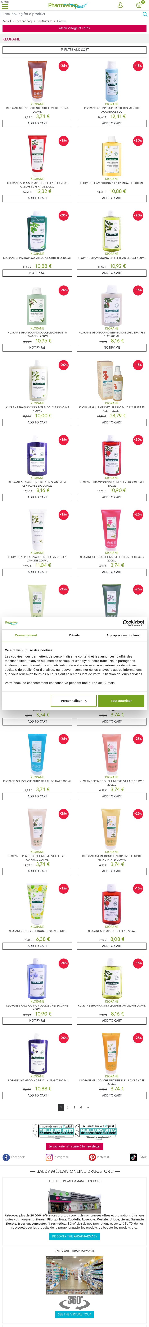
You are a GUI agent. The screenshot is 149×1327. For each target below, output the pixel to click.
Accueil (7, 21)
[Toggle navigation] (5, 5)
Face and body (24, 21)
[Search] (71, 14)
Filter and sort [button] (74, 50)
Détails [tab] (74, 635)
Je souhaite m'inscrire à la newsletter (74, 1147)
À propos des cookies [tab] (123, 635)
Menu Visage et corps (74, 28)
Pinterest (99, 1157)
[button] (120, 5)
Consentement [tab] (26, 635)
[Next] (88, 1107)
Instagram (56, 1157)
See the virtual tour (74, 1315)
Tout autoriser (121, 700)
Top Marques (44, 21)
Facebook (14, 1157)
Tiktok (138, 1157)
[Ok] (145, 14)
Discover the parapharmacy (74, 1236)
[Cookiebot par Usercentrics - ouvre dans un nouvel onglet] (126, 623)
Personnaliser (74, 700)
